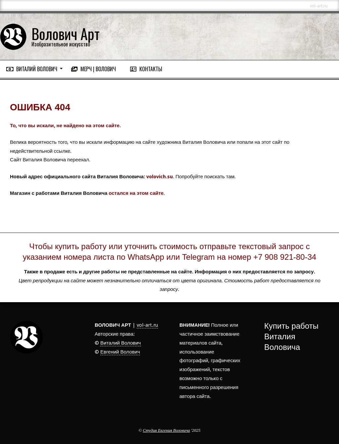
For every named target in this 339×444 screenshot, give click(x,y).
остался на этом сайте (136, 193)
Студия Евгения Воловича (166, 430)
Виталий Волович (120, 343)
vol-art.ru (147, 325)
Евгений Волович (120, 352)
